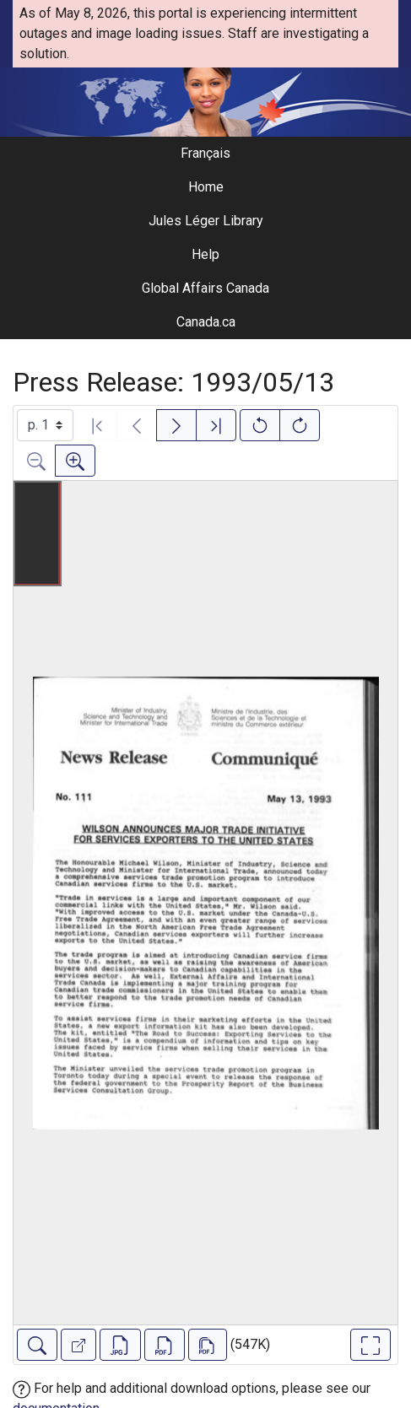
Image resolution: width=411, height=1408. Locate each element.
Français (205, 153)
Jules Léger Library (206, 221)
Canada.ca (205, 322)
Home (206, 187)
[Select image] (45, 425)
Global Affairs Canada (205, 288)
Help (205, 254)
